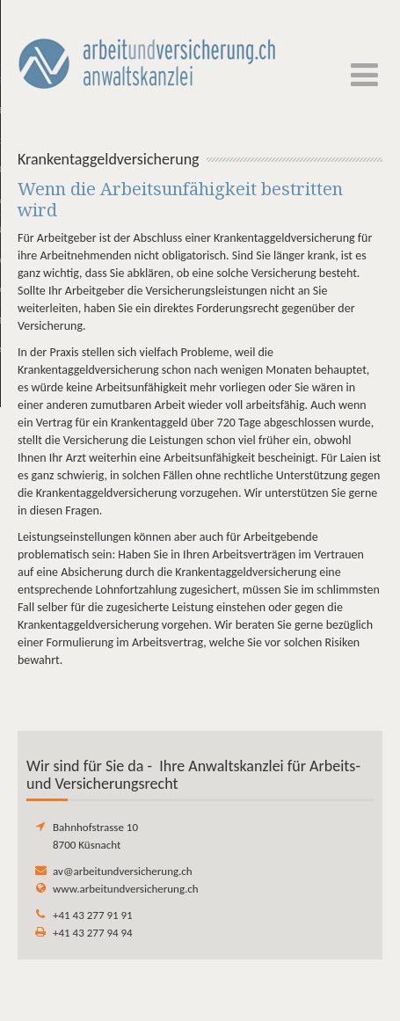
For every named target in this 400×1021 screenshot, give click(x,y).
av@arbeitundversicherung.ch (123, 871)
